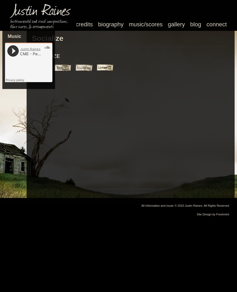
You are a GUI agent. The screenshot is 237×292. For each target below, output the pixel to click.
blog (195, 24)
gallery (176, 24)
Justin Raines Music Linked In (105, 68)
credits (84, 24)
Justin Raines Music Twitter (84, 68)
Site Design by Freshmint (213, 214)
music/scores (145, 24)
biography (111, 24)
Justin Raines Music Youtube (63, 68)
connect (216, 24)
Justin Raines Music (42, 14)
